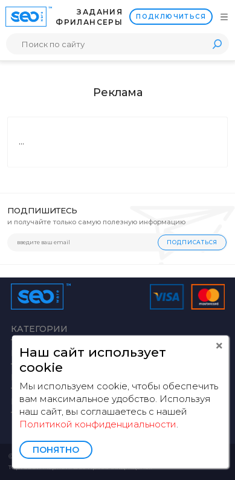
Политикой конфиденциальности (97, 424)
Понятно (56, 449)
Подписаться (192, 242)
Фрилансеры (89, 22)
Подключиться (171, 17)
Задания (100, 11)
